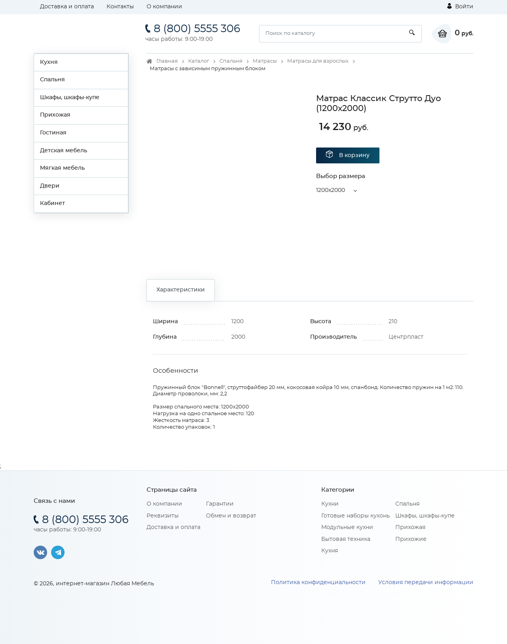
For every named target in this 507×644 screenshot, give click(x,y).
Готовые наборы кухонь (355, 516)
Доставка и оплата (67, 7)
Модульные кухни (347, 527)
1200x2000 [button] (330, 190)
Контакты (120, 7)
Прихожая (55, 115)
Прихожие (411, 539)
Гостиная (53, 133)
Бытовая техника (345, 539)
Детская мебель (63, 150)
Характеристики (180, 290)
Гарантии (220, 504)
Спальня (52, 79)
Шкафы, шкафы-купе (69, 97)
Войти (460, 6)
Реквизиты (163, 516)
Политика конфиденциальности (318, 582)
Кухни (330, 504)
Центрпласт (406, 337)
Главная (167, 61)
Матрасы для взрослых (318, 61)
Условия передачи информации (425, 582)
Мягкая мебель (62, 168)
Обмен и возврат (231, 516)
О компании (164, 7)
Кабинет (52, 203)
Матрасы (265, 61)
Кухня (49, 62)
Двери (49, 186)
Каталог (198, 61)
